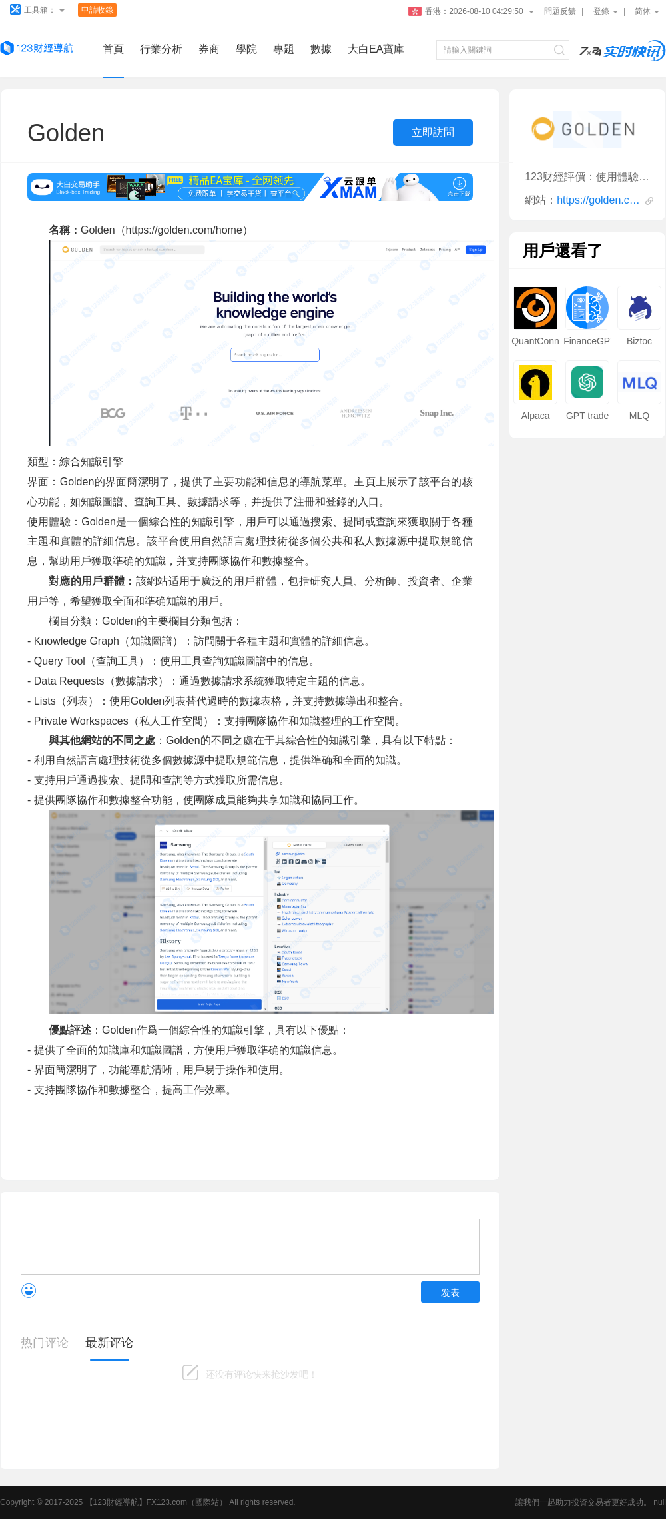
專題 (283, 49)
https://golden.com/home (599, 200)
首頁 (113, 49)
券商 (209, 49)
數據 (321, 49)
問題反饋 (560, 11)
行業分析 (161, 49)
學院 (246, 49)
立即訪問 (433, 132)
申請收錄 (97, 10)
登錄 (605, 11)
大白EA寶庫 (376, 49)
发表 (450, 1292)
